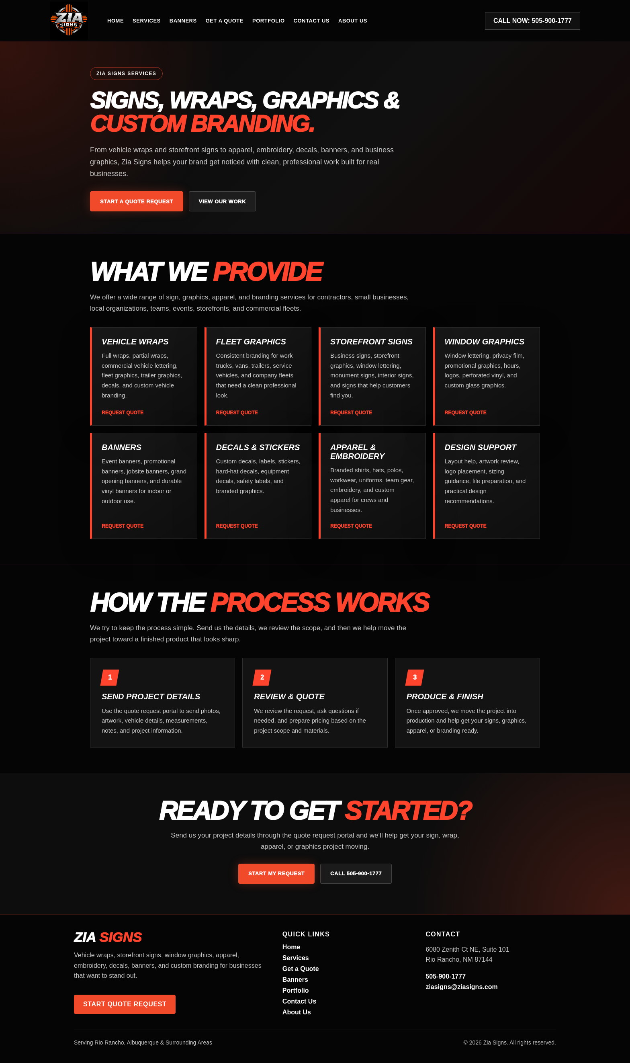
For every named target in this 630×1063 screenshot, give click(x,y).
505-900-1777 (445, 976)
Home (115, 21)
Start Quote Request (124, 1004)
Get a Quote (224, 21)
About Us (352, 21)
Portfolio (268, 21)
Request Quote (122, 413)
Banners (183, 21)
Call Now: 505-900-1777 (532, 20)
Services (147, 21)
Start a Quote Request (136, 202)
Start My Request (276, 873)
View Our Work (222, 202)
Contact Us (311, 21)
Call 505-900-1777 (356, 873)
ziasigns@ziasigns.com (461, 986)
